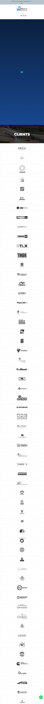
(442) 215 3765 (23, 15)
